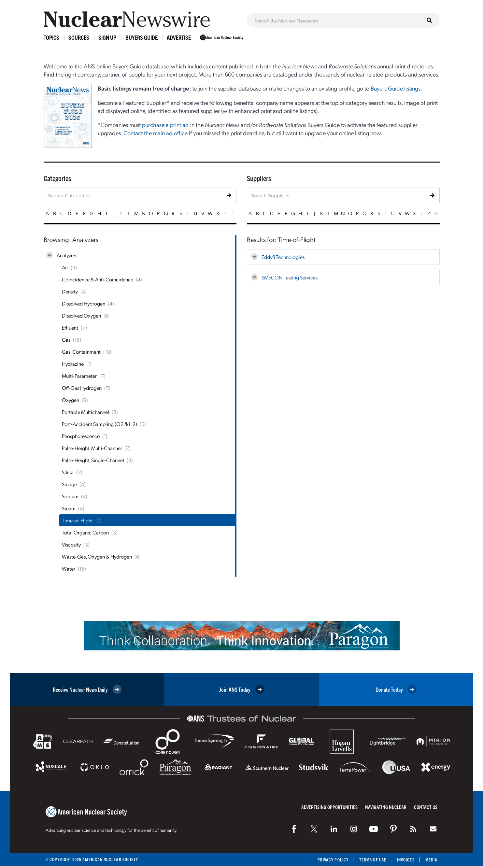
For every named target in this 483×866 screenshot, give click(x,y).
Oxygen (70, 399)
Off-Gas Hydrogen (82, 387)
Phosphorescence (81, 436)
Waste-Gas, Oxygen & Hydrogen (97, 556)
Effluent (70, 327)
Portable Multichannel (85, 411)
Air (65, 267)
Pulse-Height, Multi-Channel (92, 448)
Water (68, 568)
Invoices (406, 859)
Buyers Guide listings (395, 88)
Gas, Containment (81, 351)
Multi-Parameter (79, 375)
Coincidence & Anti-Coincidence (97, 279)
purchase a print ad (165, 124)
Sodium (70, 496)
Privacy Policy (333, 859)
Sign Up (107, 37)
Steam (69, 508)
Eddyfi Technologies (283, 256)
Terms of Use (372, 859)
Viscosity (71, 544)
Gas (66, 339)
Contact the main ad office (155, 132)
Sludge (69, 484)
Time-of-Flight (77, 520)
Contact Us (425, 807)
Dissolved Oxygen (81, 315)
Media (431, 859)
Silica (68, 472)
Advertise (179, 37)
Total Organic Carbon (85, 532)
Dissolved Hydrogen (83, 303)
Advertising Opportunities (329, 807)
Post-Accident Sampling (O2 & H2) (99, 423)
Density (70, 291)
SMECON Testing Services (290, 277)
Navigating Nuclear (385, 807)
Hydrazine (73, 363)
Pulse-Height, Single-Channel (93, 460)
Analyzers (67, 255)
